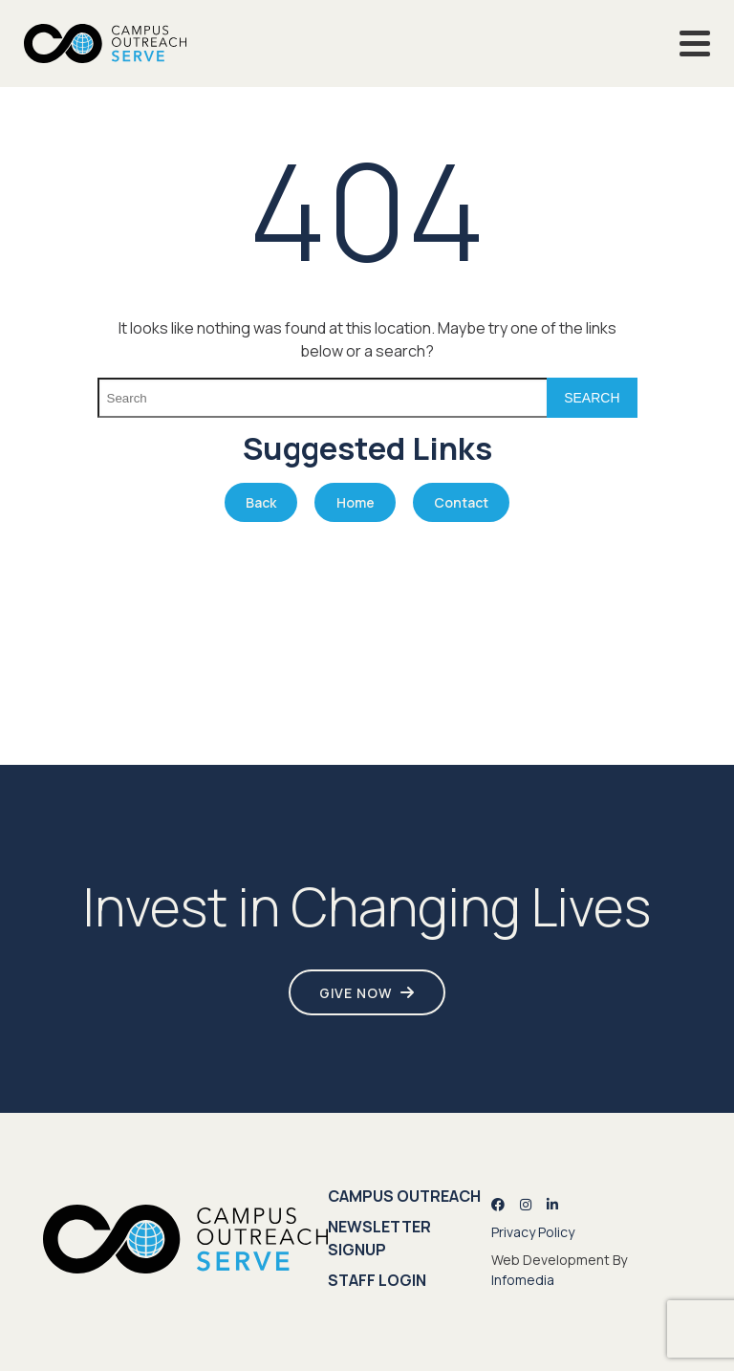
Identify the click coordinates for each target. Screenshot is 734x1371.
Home (355, 502)
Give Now (355, 993)
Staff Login (377, 1280)
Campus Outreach (404, 1196)
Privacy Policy (532, 1232)
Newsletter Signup (379, 1238)
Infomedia (522, 1280)
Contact (461, 502)
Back (261, 502)
